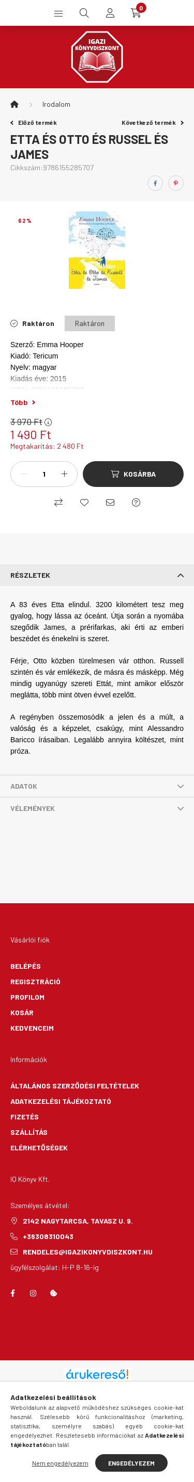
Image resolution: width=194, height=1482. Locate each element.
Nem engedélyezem (60, 1463)
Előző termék (33, 122)
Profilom (27, 996)
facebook (12, 1293)
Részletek (30, 575)
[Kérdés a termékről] (136, 502)
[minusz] (24, 474)
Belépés (25, 966)
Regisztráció (35, 981)
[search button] (84, 13)
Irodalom (56, 104)
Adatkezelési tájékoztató (60, 1101)
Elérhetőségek (39, 1147)
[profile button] (110, 13)
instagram (33, 1293)
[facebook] (155, 183)
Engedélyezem (131, 1463)
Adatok (23, 785)
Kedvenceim (32, 1027)
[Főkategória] (14, 104)
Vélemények (32, 808)
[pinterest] (176, 183)
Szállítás (29, 1132)
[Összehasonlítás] (58, 502)
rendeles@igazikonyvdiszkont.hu (88, 1251)
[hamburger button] (58, 13)
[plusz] (64, 474)
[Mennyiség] (44, 474)
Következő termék (153, 122)
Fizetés (24, 1116)
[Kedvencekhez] (84, 502)
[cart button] (136, 13)
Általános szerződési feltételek (74, 1085)
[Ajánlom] (110, 502)
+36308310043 (48, 1236)
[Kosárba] (133, 474)
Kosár (22, 1012)
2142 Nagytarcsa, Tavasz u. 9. (78, 1220)
